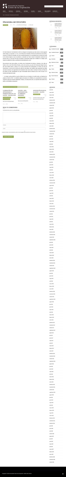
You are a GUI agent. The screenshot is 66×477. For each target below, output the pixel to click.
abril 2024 (51, 144)
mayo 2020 (51, 247)
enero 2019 (51, 288)
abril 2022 (51, 195)
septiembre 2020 (52, 239)
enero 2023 (51, 177)
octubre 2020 (51, 237)
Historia (26, 11)
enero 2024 (51, 151)
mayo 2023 (51, 167)
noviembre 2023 (52, 157)
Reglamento (48, 11)
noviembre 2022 (52, 182)
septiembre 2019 (52, 268)
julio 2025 (51, 110)
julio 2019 (51, 273)
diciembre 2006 (52, 456)
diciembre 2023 (52, 154)
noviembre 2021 (52, 208)
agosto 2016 (51, 363)
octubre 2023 (51, 159)
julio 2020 (51, 242)
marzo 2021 (51, 224)
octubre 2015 (51, 389)
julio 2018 (51, 304)
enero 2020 (51, 257)
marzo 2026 (51, 92)
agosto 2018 (51, 301)
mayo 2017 (51, 340)
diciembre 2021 (52, 206)
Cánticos (19, 11)
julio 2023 (51, 162)
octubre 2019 (51, 265)
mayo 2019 (51, 278)
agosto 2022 (51, 185)
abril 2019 (51, 281)
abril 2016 (51, 374)
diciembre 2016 (52, 353)
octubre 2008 (51, 433)
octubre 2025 (51, 105)
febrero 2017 (51, 348)
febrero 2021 (51, 226)
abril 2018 (51, 312)
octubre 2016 (51, 358)
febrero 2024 (51, 149)
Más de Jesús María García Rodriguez (10, 86)
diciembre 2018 (52, 291)
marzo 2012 (51, 415)
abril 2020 (51, 250)
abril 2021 (51, 221)
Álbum (40, 11)
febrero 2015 (51, 410)
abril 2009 (51, 431)
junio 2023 (51, 164)
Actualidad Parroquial (7, 97)
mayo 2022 (51, 193)
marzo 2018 (51, 314)
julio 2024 (51, 136)
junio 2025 (51, 113)
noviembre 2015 (52, 387)
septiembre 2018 (52, 299)
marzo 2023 (51, 172)
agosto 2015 (51, 394)
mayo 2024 (51, 141)
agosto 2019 (51, 270)
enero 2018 (51, 319)
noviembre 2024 (52, 131)
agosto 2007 (51, 436)
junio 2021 (51, 216)
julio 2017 (51, 335)
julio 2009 (51, 425)
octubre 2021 (51, 211)
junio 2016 (51, 369)
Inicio (5, 11)
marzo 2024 (51, 146)
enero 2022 (51, 203)
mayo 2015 (51, 402)
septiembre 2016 (52, 361)
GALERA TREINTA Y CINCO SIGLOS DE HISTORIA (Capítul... (58, 24)
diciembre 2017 (52, 322)
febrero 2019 (51, 286)
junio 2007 (51, 441)
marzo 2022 (51, 198)
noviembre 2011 (52, 420)
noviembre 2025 (52, 102)
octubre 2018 (51, 296)
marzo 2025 (51, 120)
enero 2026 (51, 97)
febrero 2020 (51, 255)
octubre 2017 (51, 327)
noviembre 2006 (52, 459)
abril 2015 (51, 405)
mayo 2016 (51, 371)
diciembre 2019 (52, 260)
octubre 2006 (51, 462)
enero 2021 (51, 229)
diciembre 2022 (52, 180)
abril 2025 (51, 118)
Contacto (55, 11)
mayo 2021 (51, 219)
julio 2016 (51, 366)
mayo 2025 (51, 115)
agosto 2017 (51, 332)
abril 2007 (51, 446)
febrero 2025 (51, 123)
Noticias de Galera (6, 99)
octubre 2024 (51, 133)
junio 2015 (51, 400)
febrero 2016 (51, 379)
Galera (33, 11)
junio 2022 (51, 190)
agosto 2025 (51, 107)
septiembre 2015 (52, 392)
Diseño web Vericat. (28, 473)
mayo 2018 (51, 309)
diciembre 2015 (52, 384)
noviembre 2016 (52, 356)
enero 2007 (51, 454)
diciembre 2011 (52, 418)
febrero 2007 (51, 451)
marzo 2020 (51, 252)
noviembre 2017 (52, 325)
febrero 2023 (51, 175)
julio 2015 (51, 397)
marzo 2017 (51, 345)
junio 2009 (51, 428)
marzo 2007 (51, 449)
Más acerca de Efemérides (22, 86)
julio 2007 (51, 438)
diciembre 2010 (52, 423)
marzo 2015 (51, 407)
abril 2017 (51, 343)
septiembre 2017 (52, 330)
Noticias (11, 11)
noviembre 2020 (52, 234)
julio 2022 (51, 188)
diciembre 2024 (52, 128)
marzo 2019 (51, 283)
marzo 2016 (51, 376)
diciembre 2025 (52, 100)
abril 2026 (51, 89)
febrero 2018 (51, 317)
